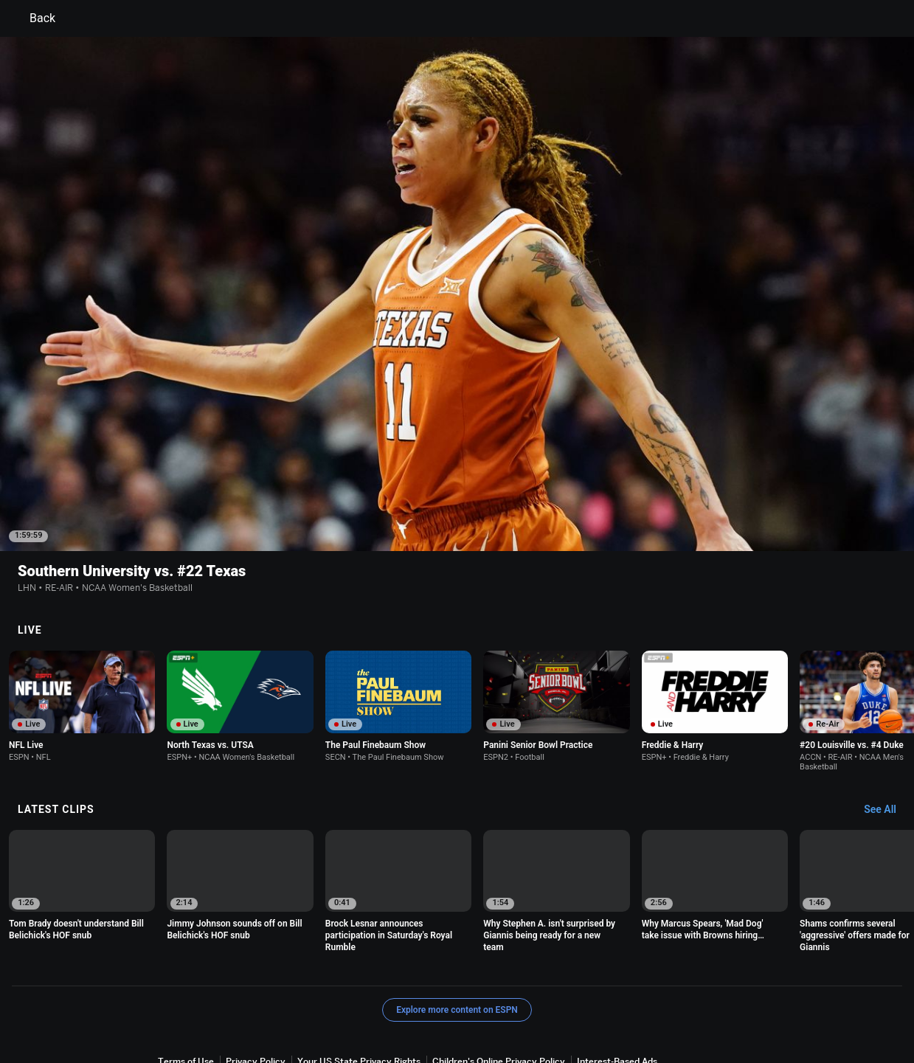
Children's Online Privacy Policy (498, 982)
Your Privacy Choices (334, 996)
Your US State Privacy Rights (358, 982)
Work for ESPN (580, 996)
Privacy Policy (255, 982)
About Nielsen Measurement (217, 996)
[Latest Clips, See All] (887, 731)
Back (33, 18)
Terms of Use (186, 982)
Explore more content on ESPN (457, 931)
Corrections (648, 996)
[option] (82, 627)
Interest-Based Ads (617, 982)
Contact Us (415, 996)
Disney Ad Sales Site (494, 996)
